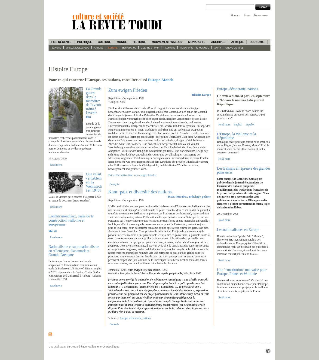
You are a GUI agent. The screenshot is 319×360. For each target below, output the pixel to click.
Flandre (56, 47)
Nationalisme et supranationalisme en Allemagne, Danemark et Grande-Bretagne (74, 251)
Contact (235, 15)
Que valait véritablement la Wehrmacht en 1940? (94, 182)
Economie (256, 42)
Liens (247, 15)
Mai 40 (217, 47)
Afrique (237, 42)
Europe (113, 47)
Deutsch (114, 324)
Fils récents (61, 42)
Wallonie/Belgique (77, 47)
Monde (122, 42)
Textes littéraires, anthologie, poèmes (189, 196)
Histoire (139, 42)
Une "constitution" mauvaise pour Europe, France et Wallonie (242, 272)
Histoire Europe (201, 94)
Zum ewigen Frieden (127, 90)
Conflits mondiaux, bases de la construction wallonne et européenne (71, 220)
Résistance (129, 47)
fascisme (169, 47)
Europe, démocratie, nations (135, 318)
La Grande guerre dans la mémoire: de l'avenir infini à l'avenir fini (93, 103)
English (238, 124)
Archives (218, 42)
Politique (84, 42)
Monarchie (196, 42)
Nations (99, 47)
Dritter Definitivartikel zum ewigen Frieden (132, 175)
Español (250, 124)
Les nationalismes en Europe (238, 230)
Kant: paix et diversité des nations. (140, 191)
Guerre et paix (150, 47)
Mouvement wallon (167, 42)
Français (114, 184)
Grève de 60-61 (234, 47)
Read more (56, 164)
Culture (104, 42)
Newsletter (261, 15)
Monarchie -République (194, 47)
